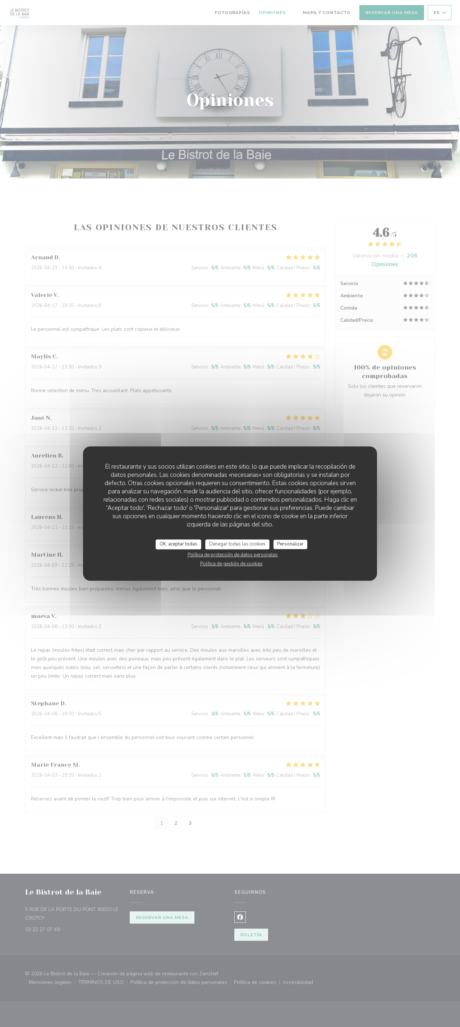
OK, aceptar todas (178, 544)
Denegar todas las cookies (237, 544)
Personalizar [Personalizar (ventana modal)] (290, 544)
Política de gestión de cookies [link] (231, 564)
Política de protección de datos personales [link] (233, 555)
